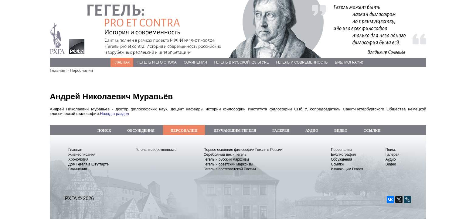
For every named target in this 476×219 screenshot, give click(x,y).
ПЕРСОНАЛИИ (184, 130)
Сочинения (77, 169)
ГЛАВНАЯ (122, 62)
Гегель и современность (156, 150)
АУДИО (311, 130)
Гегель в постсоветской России (230, 169)
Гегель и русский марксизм (226, 159)
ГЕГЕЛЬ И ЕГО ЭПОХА (157, 62)
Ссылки (337, 164)
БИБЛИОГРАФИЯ (350, 62)
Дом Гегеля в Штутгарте (88, 164)
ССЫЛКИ (371, 130)
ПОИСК (104, 130)
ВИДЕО (340, 130)
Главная (57, 70)
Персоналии (81, 70)
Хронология (78, 159)
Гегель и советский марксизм (228, 164)
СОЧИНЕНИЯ (195, 62)
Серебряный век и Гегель (225, 154)
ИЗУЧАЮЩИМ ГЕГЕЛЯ (234, 130)
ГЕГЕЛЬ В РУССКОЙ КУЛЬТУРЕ (241, 62)
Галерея (392, 154)
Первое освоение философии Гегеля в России (243, 150)
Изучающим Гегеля (347, 169)
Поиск (391, 150)
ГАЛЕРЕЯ (280, 130)
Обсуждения (341, 159)
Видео (391, 164)
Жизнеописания (81, 154)
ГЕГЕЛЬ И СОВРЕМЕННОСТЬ (302, 62)
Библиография (343, 154)
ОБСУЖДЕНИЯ (141, 130)
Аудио (391, 159)
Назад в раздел (114, 113)
